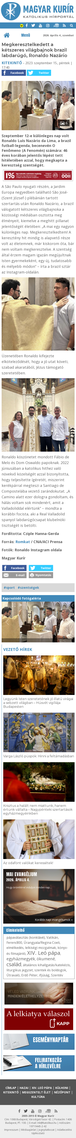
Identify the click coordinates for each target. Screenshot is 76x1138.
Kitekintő (12, 62)
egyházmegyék (20, 959)
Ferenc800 (14, 942)
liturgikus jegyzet (19, 970)
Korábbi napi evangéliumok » (54, 920)
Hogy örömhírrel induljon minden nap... (29, 880)
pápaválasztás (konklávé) (25, 937)
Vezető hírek (17, 649)
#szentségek (28, 587)
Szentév (57, 975)
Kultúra (38, 1097)
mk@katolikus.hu (47, 1123)
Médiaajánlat (28, 1129)
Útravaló (13, 975)
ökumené (46, 959)
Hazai (24, 1088)
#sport (9, 587)
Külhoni (61, 1088)
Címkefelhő (15, 930)
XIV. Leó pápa (43, 952)
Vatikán (52, 937)
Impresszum (11, 1129)
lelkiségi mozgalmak (40, 947)
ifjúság (44, 975)
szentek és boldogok (50, 970)
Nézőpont (62, 1092)
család (13, 964)
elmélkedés (15, 947)
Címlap (10, 1088)
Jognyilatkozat (47, 1129)
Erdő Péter (29, 975)
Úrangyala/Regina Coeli (42, 942)
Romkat (22, 541)
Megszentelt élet (36, 1092)
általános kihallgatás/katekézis (46, 965)
